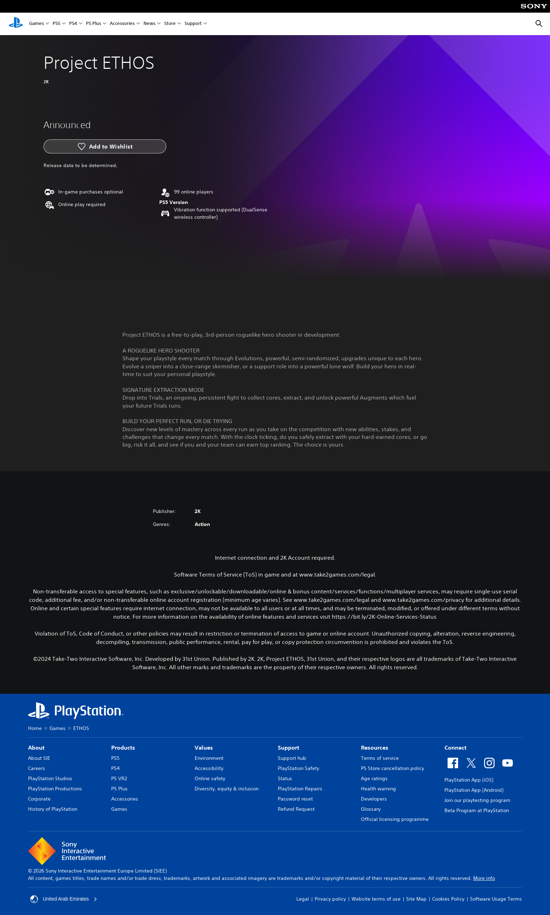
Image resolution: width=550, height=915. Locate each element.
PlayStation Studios (50, 778)
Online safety (210, 778)
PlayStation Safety (298, 768)
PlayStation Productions (55, 788)
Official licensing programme (395, 819)
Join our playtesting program (477, 800)
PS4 (73, 24)
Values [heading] (204, 747)
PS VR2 (119, 778)
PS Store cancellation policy (392, 768)
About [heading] (36, 747)
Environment (209, 758)
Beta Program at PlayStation (476, 810)
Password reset (295, 799)
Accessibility (209, 768)
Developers (374, 799)
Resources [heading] (374, 747)
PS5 (56, 24)
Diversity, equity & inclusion (227, 788)
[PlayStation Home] (16, 23)
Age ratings (374, 778)
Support (193, 24)
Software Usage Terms (496, 899)
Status (285, 778)
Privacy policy (330, 899)
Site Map (416, 899)
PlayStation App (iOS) (468, 780)
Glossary (371, 809)
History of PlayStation (52, 809)
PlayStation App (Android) (473, 790)
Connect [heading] (455, 747)
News (149, 24)
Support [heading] (288, 747)
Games (36, 24)
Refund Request (296, 809)
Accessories (122, 24)
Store (170, 24)
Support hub (292, 758)
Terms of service (380, 758)
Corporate (39, 799)
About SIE (39, 758)
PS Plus (93, 24)
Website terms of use (376, 899)
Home (35, 728)
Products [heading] (123, 747)
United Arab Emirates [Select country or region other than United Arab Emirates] (64, 899)
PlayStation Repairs (300, 788)
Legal (302, 899)
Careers (36, 768)
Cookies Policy (448, 899)
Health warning (378, 788)
